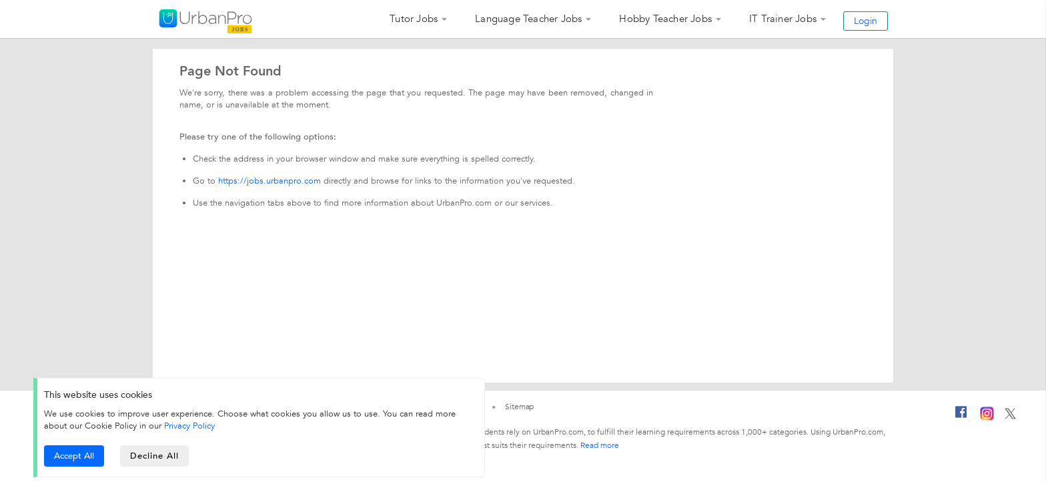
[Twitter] (1010, 416)
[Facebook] (961, 417)
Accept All (74, 456)
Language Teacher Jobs (528, 18)
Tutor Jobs (414, 18)
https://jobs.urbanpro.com (269, 181)
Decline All (154, 456)
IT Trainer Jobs (783, 18)
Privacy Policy (189, 426)
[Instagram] (987, 418)
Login (865, 21)
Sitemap (519, 406)
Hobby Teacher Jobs (665, 18)
